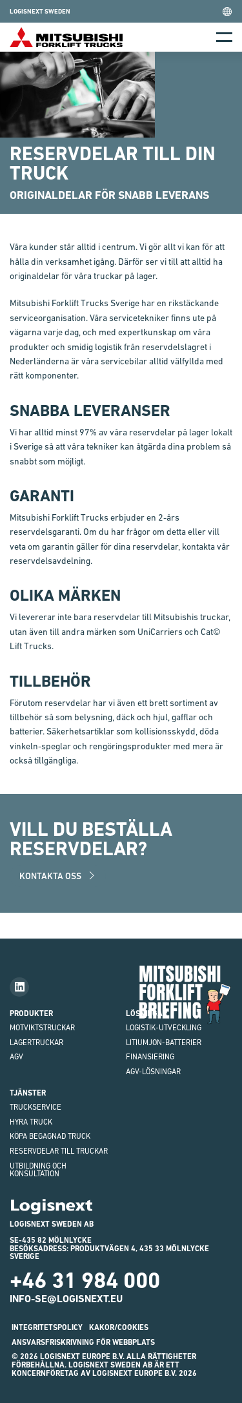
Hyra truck (31, 1122)
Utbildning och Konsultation (38, 1170)
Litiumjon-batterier (163, 1042)
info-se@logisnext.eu (66, 1299)
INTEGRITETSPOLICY (47, 1327)
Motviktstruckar (42, 1027)
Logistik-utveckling (163, 1027)
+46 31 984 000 (85, 1280)
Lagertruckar (36, 1042)
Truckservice (35, 1107)
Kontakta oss (57, 876)
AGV (16, 1056)
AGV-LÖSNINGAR (153, 1071)
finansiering (150, 1056)
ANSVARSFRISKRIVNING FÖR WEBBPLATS (83, 1342)
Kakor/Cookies (118, 1327)
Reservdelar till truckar (59, 1151)
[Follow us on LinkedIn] (19, 987)
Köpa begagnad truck (50, 1136)
